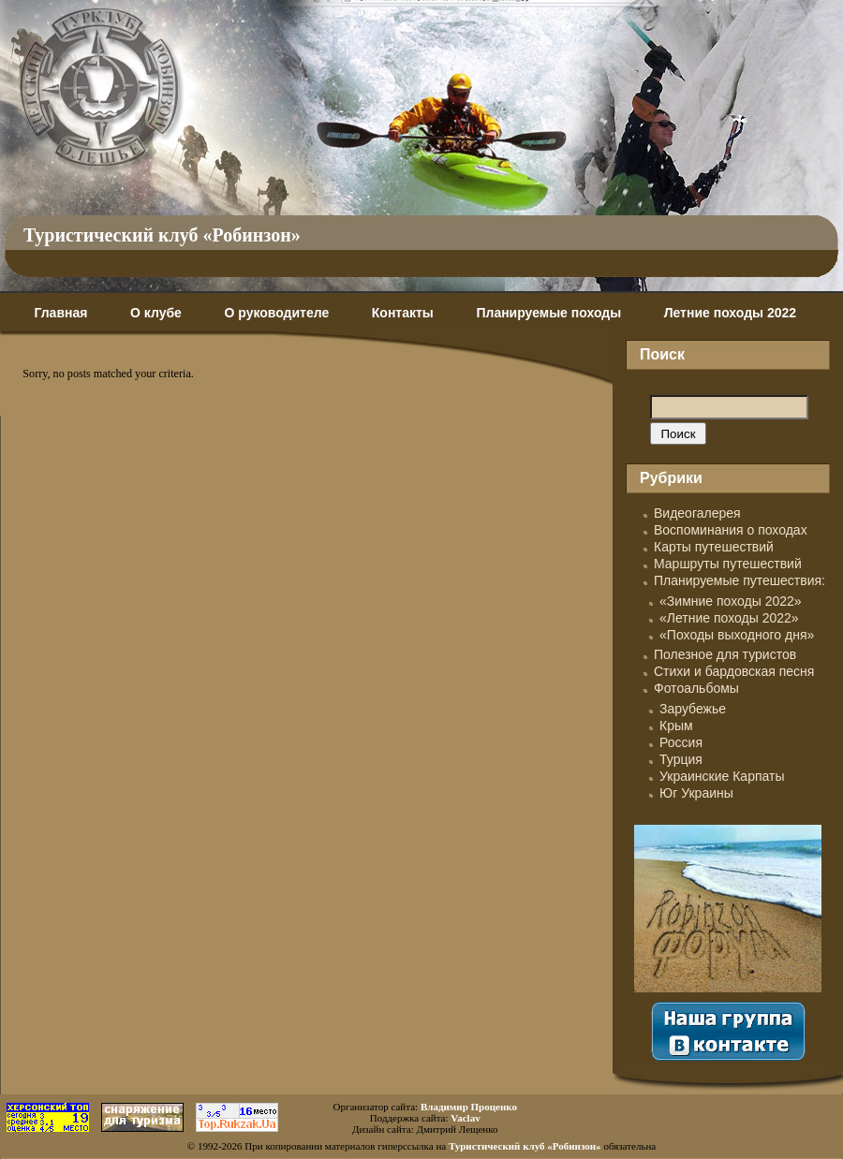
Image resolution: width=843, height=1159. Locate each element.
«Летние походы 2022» (729, 617)
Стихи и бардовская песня (734, 671)
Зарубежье (692, 708)
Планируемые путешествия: (739, 580)
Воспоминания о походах (730, 529)
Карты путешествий (714, 546)
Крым (676, 725)
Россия (680, 742)
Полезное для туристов (725, 654)
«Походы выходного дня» (736, 634)
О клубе (156, 312)
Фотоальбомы (696, 688)
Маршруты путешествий (728, 563)
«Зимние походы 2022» (730, 601)
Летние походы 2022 (730, 312)
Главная (60, 312)
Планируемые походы (548, 312)
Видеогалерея (697, 513)
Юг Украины (696, 792)
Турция (680, 759)
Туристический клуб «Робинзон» (162, 235)
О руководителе (276, 312)
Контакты (403, 312)
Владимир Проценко (469, 1106)
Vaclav (465, 1117)
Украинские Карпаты (721, 776)
